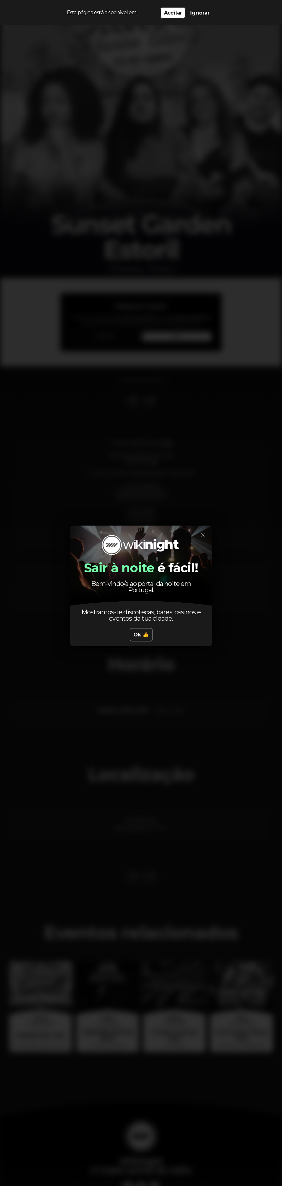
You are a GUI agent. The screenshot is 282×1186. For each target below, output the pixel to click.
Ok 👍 (141, 635)
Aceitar (173, 13)
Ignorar (200, 13)
